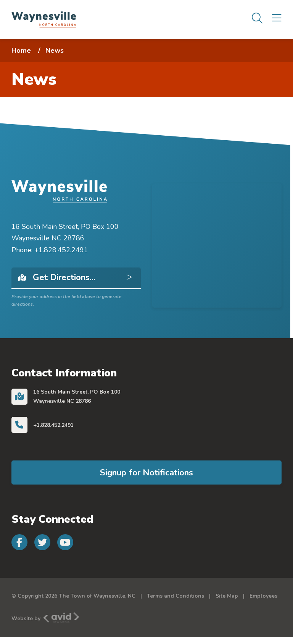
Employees (263, 596)
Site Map (227, 596)
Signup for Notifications (146, 472)
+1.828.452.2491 (53, 425)
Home (21, 50)
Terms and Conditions (175, 596)
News (54, 50)
